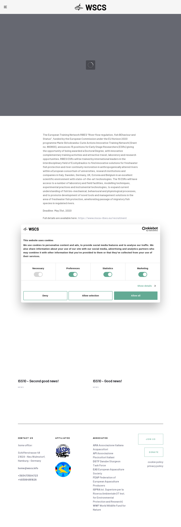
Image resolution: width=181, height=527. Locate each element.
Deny (45, 295)
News (21, 387)
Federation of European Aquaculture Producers (106, 481)
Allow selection (90, 295)
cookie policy (155, 461)
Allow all (136, 295)
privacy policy (155, 465)
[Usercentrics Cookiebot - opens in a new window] (144, 229)
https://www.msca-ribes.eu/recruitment (102, 217)
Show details (144, 285)
